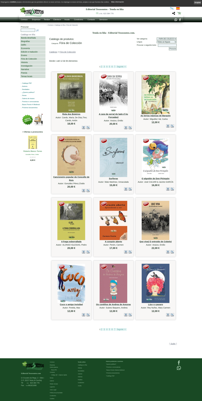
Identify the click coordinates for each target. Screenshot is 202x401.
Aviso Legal (53, 389)
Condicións (78, 19)
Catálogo (53, 52)
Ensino (24, 55)
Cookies (52, 398)
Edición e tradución (29, 52)
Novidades (25, 89)
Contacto (91, 19)
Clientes (56, 19)
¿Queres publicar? (28, 92)
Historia (24, 62)
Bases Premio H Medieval (31, 104)
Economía (25, 48)
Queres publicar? (111, 364)
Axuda (67, 19)
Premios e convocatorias (30, 101)
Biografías (25, 41)
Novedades (81, 370)
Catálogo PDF (27, 83)
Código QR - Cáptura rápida (59, 375)
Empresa (35, 19)
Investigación (26, 66)
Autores (24, 86)
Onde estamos (54, 367)
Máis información (117, 2)
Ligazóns (52, 386)
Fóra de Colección (29, 59)
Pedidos (80, 379)
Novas (24, 95)
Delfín (23, 45)
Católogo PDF (111, 375)
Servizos (102, 19)
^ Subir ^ (173, 344)
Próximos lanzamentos (30, 107)
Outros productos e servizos (114, 361)
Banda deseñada (28, 38)
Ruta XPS (54, 369)
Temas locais (26, 76)
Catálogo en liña (60, 25)
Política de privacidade (56, 392)
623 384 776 (106, 13)
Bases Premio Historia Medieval (116, 370)
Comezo (24, 19)
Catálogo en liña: (28, 34)
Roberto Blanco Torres (32, 151)
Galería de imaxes (28, 98)
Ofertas (80, 368)
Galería (52, 380)
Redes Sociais (54, 383)
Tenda (46, 19)
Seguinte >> (121, 67)
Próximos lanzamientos (113, 373)
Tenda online (82, 362)
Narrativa (25, 69)
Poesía (24, 73)
